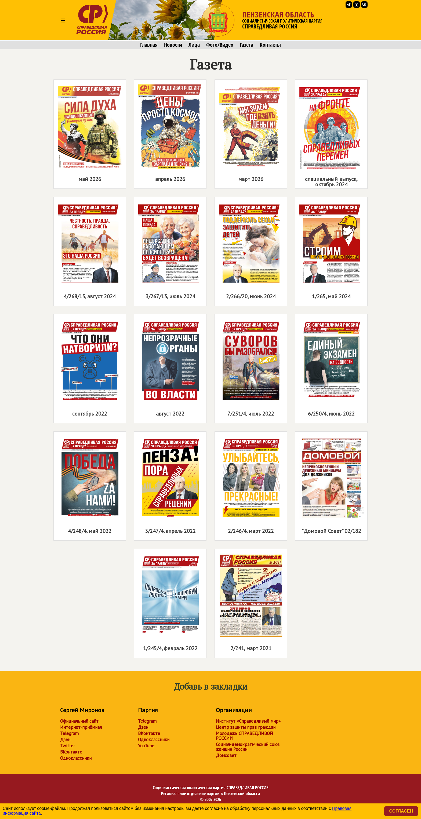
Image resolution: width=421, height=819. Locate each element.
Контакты (270, 45)
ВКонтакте (71, 751)
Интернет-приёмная (81, 727)
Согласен (401, 811)
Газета (246, 45)
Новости (173, 45)
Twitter (67, 745)
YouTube (146, 745)
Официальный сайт (79, 721)
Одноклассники (76, 758)
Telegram (69, 733)
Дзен (65, 739)
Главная (149, 45)
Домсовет (226, 755)
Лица (194, 45)
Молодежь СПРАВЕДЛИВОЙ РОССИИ (244, 736)
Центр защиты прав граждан (245, 727)
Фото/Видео (219, 45)
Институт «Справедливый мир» (248, 721)
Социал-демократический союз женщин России (248, 747)
